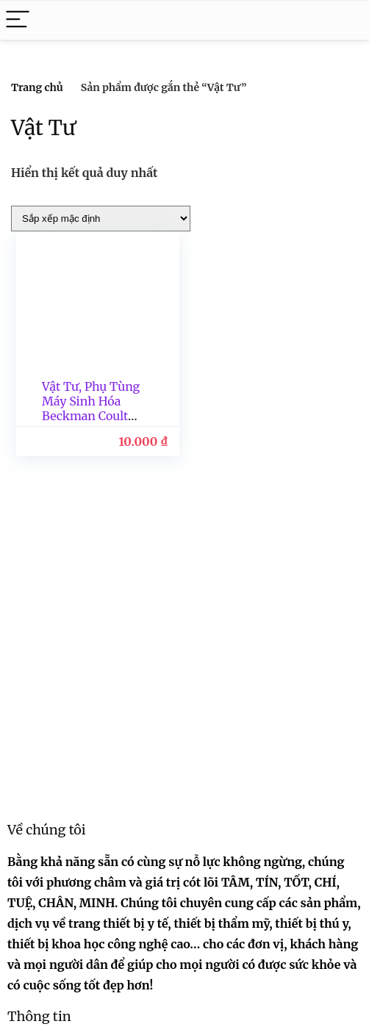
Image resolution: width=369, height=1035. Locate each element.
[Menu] (17, 20)
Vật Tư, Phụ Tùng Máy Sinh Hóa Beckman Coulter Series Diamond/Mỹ (91, 415)
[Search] (346, 20)
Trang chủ (37, 87)
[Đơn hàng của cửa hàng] (100, 218)
